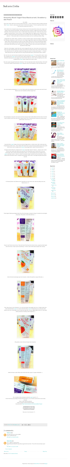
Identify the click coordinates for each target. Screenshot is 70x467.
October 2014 (53, 185)
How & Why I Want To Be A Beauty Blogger (60, 123)
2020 (53, 168)
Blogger (45, 463)
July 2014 (53, 193)
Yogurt (8, 24)
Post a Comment (8, 449)
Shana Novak (36, 463)
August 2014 (53, 190)
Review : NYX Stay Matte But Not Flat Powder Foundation (61, 155)
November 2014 (53, 183)
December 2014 (53, 180)
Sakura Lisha (11, 6)
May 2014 (53, 196)
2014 (53, 178)
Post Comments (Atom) (13, 453)
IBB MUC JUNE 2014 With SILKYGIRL (61, 92)
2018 (53, 171)
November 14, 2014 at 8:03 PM (12, 437)
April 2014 (53, 198)
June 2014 (53, 194)
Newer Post (6, 451)
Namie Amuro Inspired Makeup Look (60, 134)
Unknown (9, 432)
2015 (52, 176)
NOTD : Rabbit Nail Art (60, 61)
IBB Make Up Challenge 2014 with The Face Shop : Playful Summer (61, 114)
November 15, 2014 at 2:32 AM (12, 446)
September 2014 (53, 188)
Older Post (45, 451)
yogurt (32, 55)
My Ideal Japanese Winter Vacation (60, 71)
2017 (52, 173)
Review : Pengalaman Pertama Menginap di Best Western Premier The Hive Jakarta (61, 102)
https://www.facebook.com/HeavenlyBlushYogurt (32, 403)
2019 (53, 169)
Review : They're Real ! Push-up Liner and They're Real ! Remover (61, 81)
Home (25, 451)
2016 (53, 175)
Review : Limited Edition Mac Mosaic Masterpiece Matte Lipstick (60, 145)
